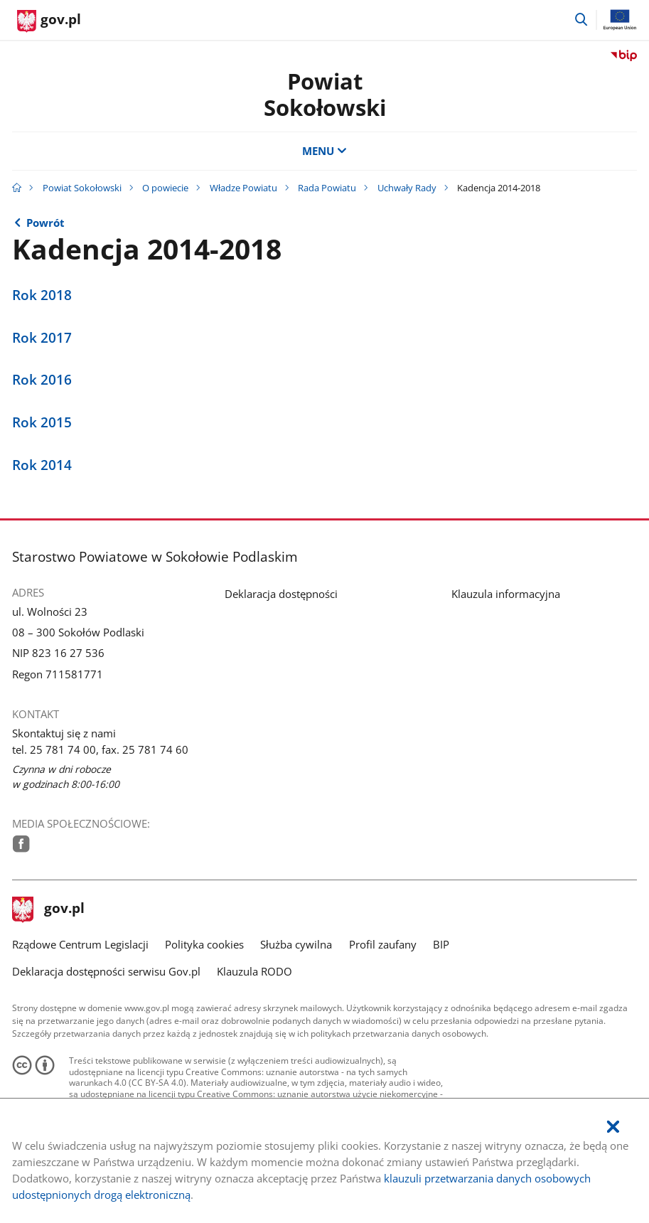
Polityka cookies (204, 944)
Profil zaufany (383, 944)
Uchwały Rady (406, 187)
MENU (324, 151)
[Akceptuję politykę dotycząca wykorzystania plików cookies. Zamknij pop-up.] (612, 1127)
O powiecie (165, 187)
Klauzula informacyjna (505, 594)
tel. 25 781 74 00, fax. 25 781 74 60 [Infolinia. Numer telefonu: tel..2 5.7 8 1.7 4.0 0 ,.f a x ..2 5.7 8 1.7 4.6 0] (100, 749)
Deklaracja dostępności (281, 594)
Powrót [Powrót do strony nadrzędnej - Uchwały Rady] (45, 222)
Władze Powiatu (243, 187)
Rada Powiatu (327, 187)
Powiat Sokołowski (325, 94)
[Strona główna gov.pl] (49, 21)
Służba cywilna (296, 944)
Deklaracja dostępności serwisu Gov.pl (106, 971)
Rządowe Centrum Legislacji (80, 944)
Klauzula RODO (254, 971)
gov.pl (48, 909)
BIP (441, 944)
